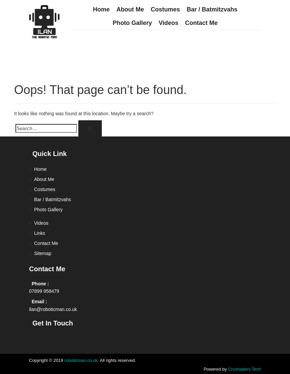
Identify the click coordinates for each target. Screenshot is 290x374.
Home (101, 9)
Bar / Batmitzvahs (212, 9)
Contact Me (201, 23)
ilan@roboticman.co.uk (53, 309)
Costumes (165, 9)
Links (39, 233)
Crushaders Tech (244, 369)
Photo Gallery (132, 23)
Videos (168, 23)
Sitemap (42, 253)
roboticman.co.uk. (81, 360)
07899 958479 (44, 291)
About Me (130, 9)
